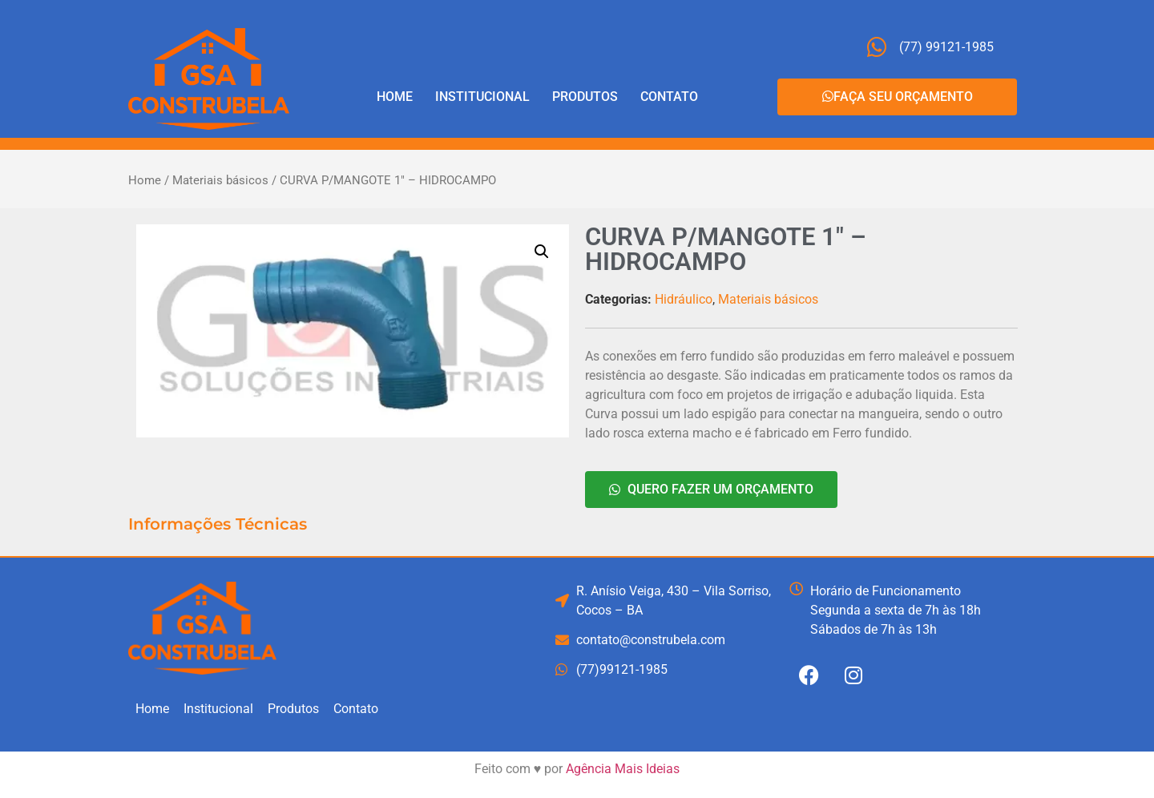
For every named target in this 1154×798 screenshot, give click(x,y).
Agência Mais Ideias (623, 768)
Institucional (482, 96)
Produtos (585, 96)
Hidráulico (683, 299)
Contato (669, 96)
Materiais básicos (220, 180)
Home (395, 96)
